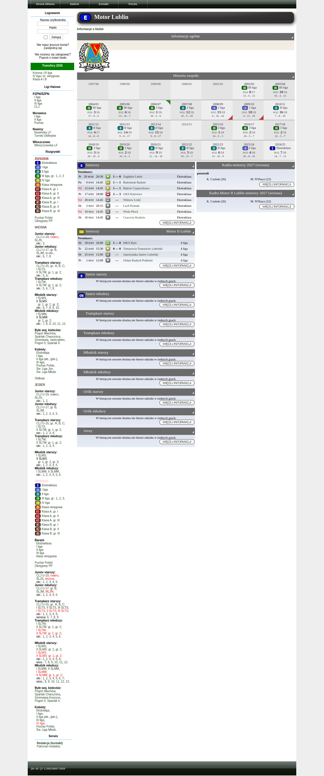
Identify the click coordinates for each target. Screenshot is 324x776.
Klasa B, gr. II (47, 206)
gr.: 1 (54, 176)
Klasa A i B (40, 79)
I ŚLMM (41, 314)
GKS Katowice (132, 194)
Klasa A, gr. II (47, 193)
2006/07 (156, 104)
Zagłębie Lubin (132, 176)
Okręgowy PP (44, 221)
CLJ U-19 (42, 237)
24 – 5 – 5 (218, 136)
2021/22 (187, 144)
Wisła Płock (130, 211)
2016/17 (249, 124)
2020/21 (156, 144)
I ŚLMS (41, 298)
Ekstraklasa (46, 162)
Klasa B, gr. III (47, 211)
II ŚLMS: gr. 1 (45, 649)
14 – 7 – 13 (280, 156)
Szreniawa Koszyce (47, 697)
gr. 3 (55, 304)
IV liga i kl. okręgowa (46, 76)
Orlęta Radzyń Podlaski (138, 260)
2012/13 (124, 124)
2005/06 (124, 104)
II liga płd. (42, 359)
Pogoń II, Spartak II (47, 343)
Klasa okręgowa (48, 184)
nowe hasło (59, 57)
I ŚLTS (40, 269)
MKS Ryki (130, 242)
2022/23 (218, 144)
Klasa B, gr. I (46, 202)
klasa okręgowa (46, 556)
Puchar (39, 122)
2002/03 (249, 84)
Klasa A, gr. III (47, 197)
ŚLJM (40, 253)
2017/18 (280, 124)
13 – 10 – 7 (124, 115)
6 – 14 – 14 (218, 115)
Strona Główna (45, 4)
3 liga (156, 107)
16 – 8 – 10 (249, 156)
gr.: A (53, 266)
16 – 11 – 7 (187, 156)
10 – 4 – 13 (280, 95)
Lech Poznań (131, 205)
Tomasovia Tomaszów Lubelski (143, 248)
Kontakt (104, 4)
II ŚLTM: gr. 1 (45, 272)
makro (54, 237)
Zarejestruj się (53, 48)
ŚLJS (38, 240)
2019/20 (124, 144)
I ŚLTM (41, 282)
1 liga (218, 107)
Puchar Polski (44, 217)
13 (67, 681)
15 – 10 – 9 (218, 156)
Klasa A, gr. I (46, 189)
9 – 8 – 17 (124, 136)
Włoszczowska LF (46, 145)
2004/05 (93, 104)
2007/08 (187, 104)
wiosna (49, 578)
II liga (37, 100)
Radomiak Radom (134, 182)
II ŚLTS (51, 607)
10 (57, 307)
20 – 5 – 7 (249, 136)
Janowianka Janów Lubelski (140, 254)
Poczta (132, 4)
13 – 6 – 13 (249, 95)
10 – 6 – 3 (124, 156)
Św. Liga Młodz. (46, 372)
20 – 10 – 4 (93, 156)
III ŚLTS (63, 607)
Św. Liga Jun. (45, 368)
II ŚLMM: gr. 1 (45, 675)
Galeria (74, 4)
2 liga (187, 107)
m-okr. (50, 253)
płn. (53, 359)
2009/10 (249, 104)
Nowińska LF (42, 132)
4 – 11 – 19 (249, 115)
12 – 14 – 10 (155, 156)
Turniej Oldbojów (45, 135)
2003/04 (280, 84)
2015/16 (218, 124)
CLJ (37, 106)
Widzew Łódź (132, 200)
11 (58, 323)
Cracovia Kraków (134, 217)
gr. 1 (40, 304)
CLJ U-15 (42, 266)
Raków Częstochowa (136, 188)
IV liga (42, 180)
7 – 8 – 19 (280, 115)
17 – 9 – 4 (93, 115)
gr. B (53, 249)
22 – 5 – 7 (280, 136)
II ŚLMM (53, 471)
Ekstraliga (42, 352)
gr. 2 (58, 272)
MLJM (49, 591)
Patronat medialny (48, 746)
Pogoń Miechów (45, 333)
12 (63, 323)
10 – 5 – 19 (187, 115)
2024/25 (280, 144)
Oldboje (40, 378)
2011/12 (93, 124)
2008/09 (218, 104)
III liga (38, 103)
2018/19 (93, 144)
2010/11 (280, 104)
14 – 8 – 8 (93, 136)
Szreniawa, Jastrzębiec (50, 339)
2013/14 (156, 124)
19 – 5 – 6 (156, 115)
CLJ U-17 (42, 249)
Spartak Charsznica (47, 336)
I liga (37, 97)
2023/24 (249, 144)
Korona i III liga (42, 72)
